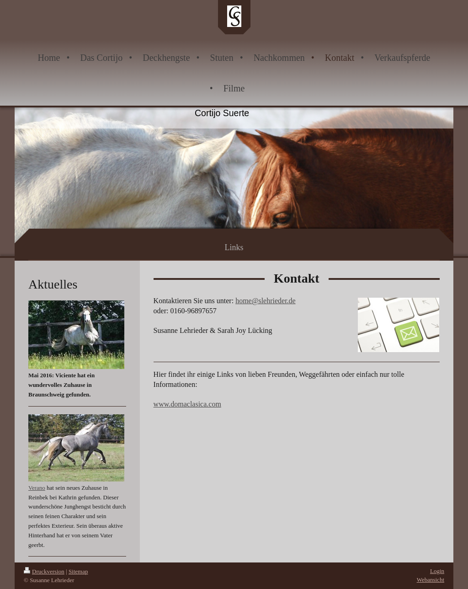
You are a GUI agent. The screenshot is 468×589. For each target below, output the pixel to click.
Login (437, 571)
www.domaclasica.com (187, 404)
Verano (36, 487)
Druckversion (44, 571)
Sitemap (78, 571)
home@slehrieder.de (265, 301)
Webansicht (430, 579)
